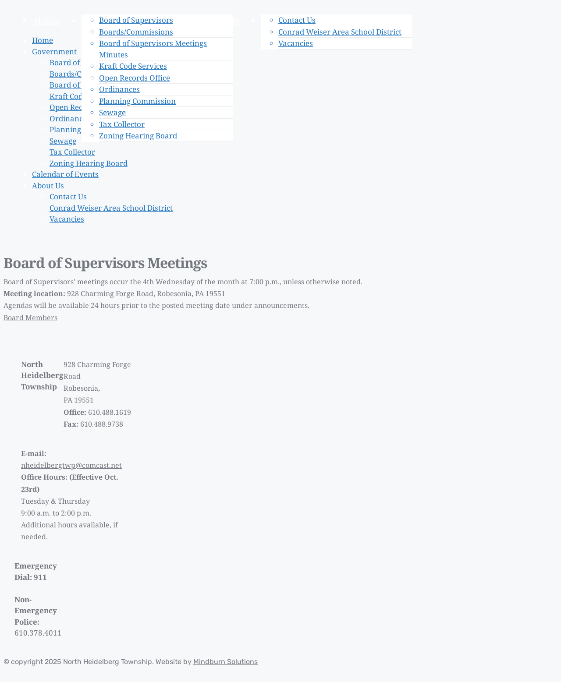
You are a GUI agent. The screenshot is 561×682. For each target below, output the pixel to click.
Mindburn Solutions (225, 661)
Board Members (30, 317)
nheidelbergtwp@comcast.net (71, 465)
